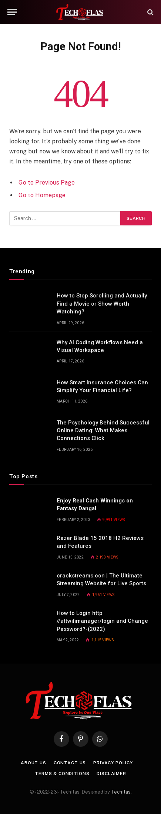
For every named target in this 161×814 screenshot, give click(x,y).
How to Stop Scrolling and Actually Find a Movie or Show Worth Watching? (102, 303)
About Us (33, 762)
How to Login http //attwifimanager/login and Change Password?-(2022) (102, 621)
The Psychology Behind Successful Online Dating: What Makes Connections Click (103, 430)
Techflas (121, 792)
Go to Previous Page (47, 182)
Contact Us (70, 762)
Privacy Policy (113, 762)
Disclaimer (111, 773)
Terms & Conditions (62, 773)
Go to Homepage (42, 195)
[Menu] (12, 12)
